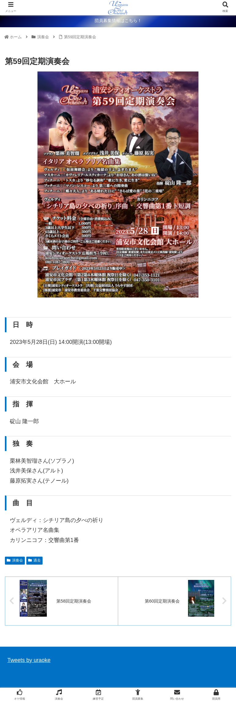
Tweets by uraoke (29, 660)
